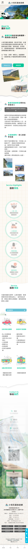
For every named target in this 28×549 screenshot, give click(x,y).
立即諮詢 (20, 531)
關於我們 (20, 526)
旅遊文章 (7, 531)
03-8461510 (16, 517)
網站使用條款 (16, 540)
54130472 (17, 519)
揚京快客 (13, 539)
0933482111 (20, 513)
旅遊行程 (20, 528)
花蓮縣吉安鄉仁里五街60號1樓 (16, 522)
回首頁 (7, 526)
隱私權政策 (10, 540)
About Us (7, 528)
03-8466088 (16, 515)
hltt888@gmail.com (16, 520)
